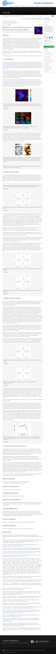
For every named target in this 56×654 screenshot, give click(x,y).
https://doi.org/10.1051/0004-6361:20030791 (28, 549)
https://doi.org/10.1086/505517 (18, 604)
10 (30, 399)
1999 (19, 66)
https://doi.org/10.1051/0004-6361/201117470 (23, 552)
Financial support (48, 68)
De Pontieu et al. (35, 230)
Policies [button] (27, 6)
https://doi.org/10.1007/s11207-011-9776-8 (26, 597)
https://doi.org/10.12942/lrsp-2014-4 (10, 616)
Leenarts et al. (35, 407)
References (47, 71)
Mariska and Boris (10, 475)
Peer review (28, 18)
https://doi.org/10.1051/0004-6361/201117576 (29, 581)
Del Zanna (9, 77)
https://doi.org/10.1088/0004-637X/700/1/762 (12, 625)
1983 (15, 475)
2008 (13, 77)
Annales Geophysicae (43, 3)
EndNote (46, 24)
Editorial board (38, 6)
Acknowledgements (48, 66)
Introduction (47, 51)
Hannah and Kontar (14, 340)
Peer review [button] (32, 6)
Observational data (48, 53)
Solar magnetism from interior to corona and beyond (48, 42)
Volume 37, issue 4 (9, 16)
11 (5, 403)
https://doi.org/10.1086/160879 (17, 601)
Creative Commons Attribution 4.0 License (37, 650)
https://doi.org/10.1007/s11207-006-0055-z (11, 589)
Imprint (8, 652)
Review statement (48, 69)
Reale (4, 64)
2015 (19, 64)
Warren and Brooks (16, 81)
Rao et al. (8, 82)
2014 (6, 64)
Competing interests (48, 62)
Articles (4, 16)
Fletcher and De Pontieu (12, 66)
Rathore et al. (35, 408)
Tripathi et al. (5, 460)
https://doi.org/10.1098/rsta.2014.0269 (14, 556)
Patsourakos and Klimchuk (24, 467)
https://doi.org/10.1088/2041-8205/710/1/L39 (33, 536)
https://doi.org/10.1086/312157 (23, 577)
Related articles (39, 18)
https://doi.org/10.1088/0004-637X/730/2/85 (11, 542)
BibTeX (46, 22)
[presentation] (11, 46)
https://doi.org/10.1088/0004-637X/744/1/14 (31, 629)
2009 (21, 81)
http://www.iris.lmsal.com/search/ (9, 483)
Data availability (48, 59)
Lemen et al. (14, 241)
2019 (11, 82)
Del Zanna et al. (33, 79)
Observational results (49, 54)
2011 (20, 77)
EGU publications (49, 6)
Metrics (33, 18)
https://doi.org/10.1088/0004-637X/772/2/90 (11, 594)
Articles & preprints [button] (16, 6)
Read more (47, 33)
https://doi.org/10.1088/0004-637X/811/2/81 (11, 612)
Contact (4, 652)
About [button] (43, 6)
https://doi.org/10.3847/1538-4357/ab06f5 (23, 608)
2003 (6, 84)
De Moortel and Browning (12, 64)
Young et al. (7, 81)
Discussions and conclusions (48, 57)
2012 (11, 81)
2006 (41, 63)
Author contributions (49, 60)
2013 (39, 407)
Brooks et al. (16, 77)
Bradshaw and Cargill (21, 457)
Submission (23, 6)
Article (24, 18)
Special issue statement (47, 64)
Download (6, 108)
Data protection (13, 652)
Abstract (46, 49)
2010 (26, 457)
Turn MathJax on (49, 46)
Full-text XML (47, 21)
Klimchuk (37, 63)
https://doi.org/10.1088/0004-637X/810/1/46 (31, 584)
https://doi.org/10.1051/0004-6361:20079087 (11, 546)
